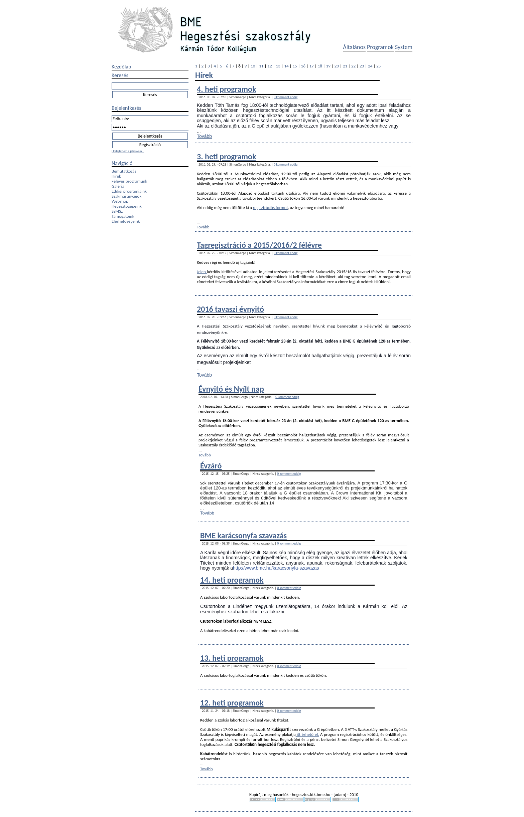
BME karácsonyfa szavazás (243, 535)
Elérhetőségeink (126, 221)
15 (295, 65)
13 (278, 65)
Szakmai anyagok (126, 196)
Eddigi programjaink (129, 191)
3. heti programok (226, 156)
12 (269, 65)
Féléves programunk (129, 181)
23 (362, 65)
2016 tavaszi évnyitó (230, 309)
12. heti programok (232, 702)
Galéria (118, 186)
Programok (380, 47)
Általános (354, 47)
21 (345, 65)
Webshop (120, 201)
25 (378, 65)
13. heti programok (232, 658)
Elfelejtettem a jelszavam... (128, 151)
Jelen (202, 271)
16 (303, 65)
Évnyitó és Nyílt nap (231, 389)
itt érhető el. (307, 734)
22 (353, 65)
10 (253, 65)
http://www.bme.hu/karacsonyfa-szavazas (276, 568)
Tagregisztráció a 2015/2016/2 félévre (259, 245)
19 (328, 65)
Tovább (204, 136)
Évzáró (211, 465)
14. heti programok (232, 580)
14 (286, 65)
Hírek (116, 176)
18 (320, 65)
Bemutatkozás (124, 171)
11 (261, 65)
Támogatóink (123, 216)
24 (370, 65)
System (403, 47)
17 (311, 65)
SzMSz (117, 211)
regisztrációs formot (270, 207)
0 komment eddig (285, 97)
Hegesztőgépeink (127, 206)
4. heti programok (226, 89)
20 (337, 65)
